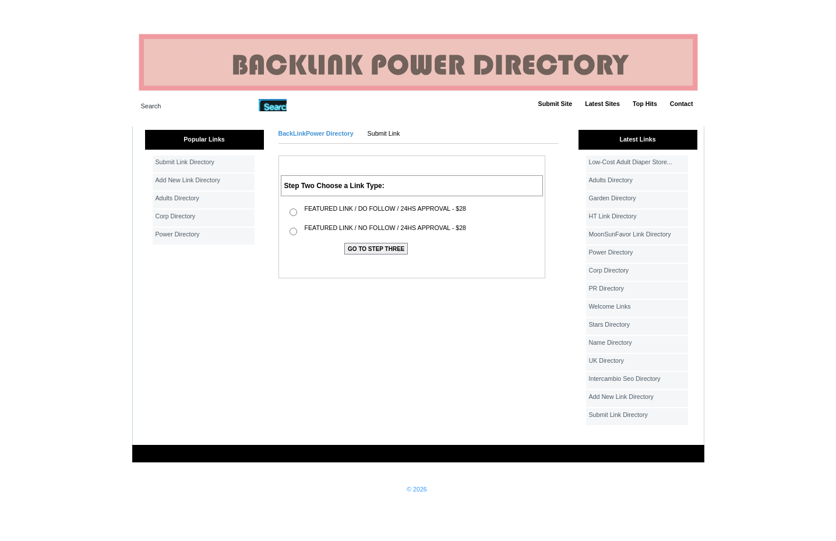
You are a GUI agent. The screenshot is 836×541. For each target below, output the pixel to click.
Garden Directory (612, 198)
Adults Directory (177, 198)
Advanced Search (316, 105)
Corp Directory (176, 216)
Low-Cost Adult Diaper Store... (630, 161)
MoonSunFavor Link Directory (630, 234)
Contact (681, 103)
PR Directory (606, 288)
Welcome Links (610, 306)
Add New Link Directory (188, 179)
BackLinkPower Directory (316, 133)
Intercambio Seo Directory (625, 378)
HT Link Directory (613, 216)
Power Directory (178, 234)
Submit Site (555, 103)
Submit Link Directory (185, 161)
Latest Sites (602, 103)
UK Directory (606, 360)
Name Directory (610, 342)
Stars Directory (609, 324)
